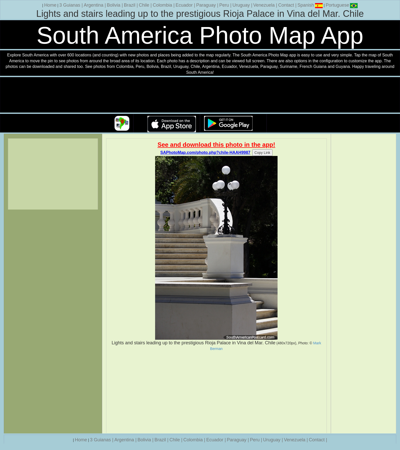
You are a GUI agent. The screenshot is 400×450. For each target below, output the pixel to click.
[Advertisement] (216, 392)
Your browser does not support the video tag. (200, 95)
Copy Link (262, 153)
